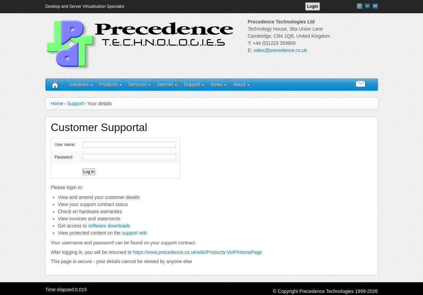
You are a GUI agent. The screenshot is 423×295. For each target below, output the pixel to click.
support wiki (134, 233)
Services (138, 84)
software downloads (109, 225)
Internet (165, 84)
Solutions (79, 84)
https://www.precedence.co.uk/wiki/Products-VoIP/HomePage (197, 252)
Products (108, 84)
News (217, 84)
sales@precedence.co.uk (280, 50)
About (239, 84)
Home (57, 103)
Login (312, 6)
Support (192, 84)
